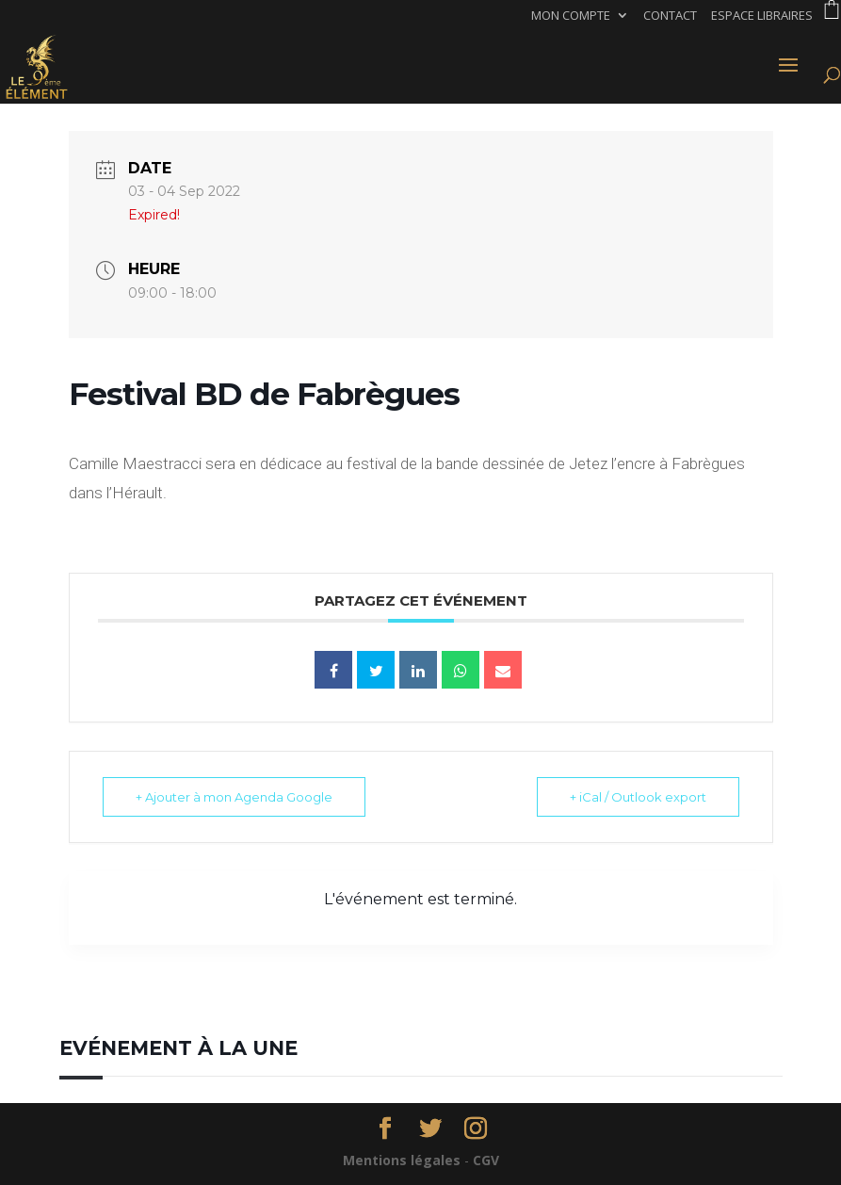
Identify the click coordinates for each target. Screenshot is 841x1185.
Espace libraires (762, 16)
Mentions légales (402, 1160)
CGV (486, 1160)
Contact (670, 16)
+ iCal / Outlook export (638, 796)
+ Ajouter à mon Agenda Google (234, 796)
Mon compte (570, 16)
